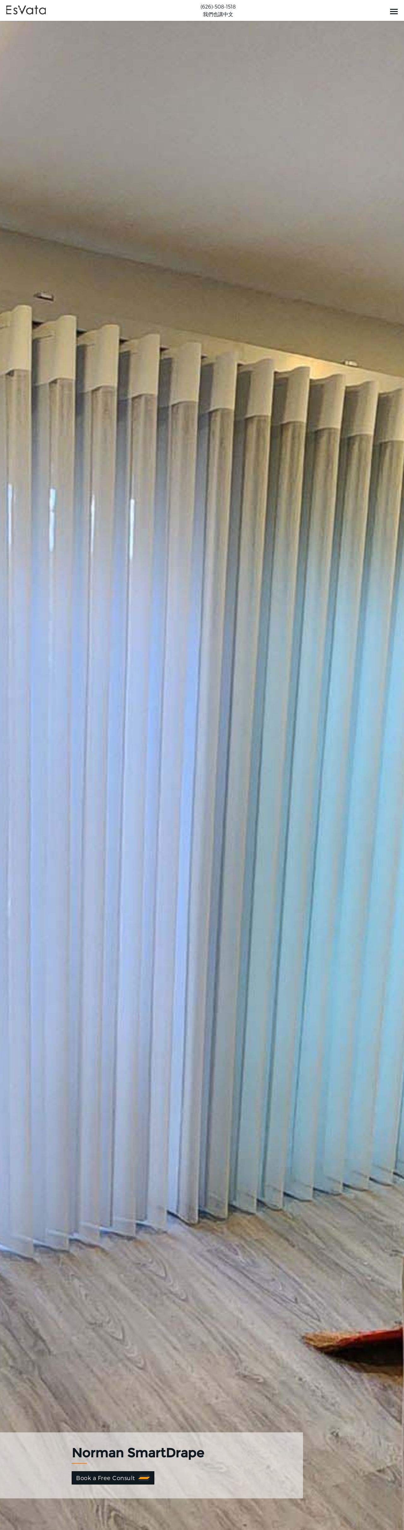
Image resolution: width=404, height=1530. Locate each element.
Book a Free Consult (105, 1477)
